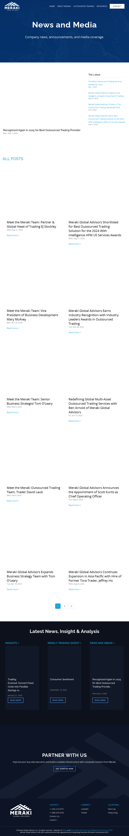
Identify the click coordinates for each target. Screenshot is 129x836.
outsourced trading (83, 6)
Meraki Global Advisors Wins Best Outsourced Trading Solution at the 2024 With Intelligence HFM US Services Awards (106, 119)
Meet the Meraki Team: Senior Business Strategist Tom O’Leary (30, 401)
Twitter (84, 812)
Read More (15, 700)
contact (117, 6)
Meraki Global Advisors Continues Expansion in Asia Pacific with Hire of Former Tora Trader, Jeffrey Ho (95, 576)
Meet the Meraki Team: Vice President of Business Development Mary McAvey (32, 314)
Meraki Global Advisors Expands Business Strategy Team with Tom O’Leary (31, 576)
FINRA (64, 830)
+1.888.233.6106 (57, 812)
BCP (111, 830)
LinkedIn (85, 809)
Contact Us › (55, 816)
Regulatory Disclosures (99, 830)
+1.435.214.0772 (57, 809)
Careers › (53, 820)
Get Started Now (64, 768)
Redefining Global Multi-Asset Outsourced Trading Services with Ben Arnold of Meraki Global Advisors (93, 405)
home (52, 6)
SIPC (72, 830)
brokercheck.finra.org (82, 830)
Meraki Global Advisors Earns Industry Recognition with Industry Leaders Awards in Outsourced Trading (94, 317)
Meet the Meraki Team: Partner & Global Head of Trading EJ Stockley (31, 224)
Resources (102, 6)
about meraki (64, 6)
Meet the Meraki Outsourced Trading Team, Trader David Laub (33, 489)
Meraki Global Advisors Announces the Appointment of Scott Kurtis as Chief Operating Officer (94, 491)
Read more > (13, 235)
